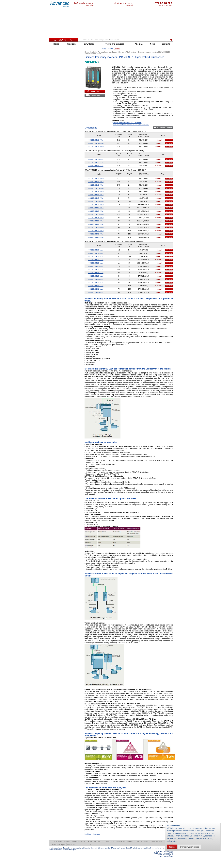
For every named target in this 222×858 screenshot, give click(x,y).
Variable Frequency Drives (61, 59)
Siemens (55, 123)
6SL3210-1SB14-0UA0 (95, 142)
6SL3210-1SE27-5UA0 (95, 220)
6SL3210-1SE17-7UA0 (95, 194)
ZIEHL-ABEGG (57, 131)
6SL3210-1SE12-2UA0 (95, 180)
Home (90, 837)
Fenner (54, 85)
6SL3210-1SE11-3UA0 (95, 174)
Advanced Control (59, 63)
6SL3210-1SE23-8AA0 (95, 265)
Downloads (109, 837)
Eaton (53, 76)
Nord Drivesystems (59, 108)
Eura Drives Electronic (61, 83)
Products (98, 837)
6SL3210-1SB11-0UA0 (95, 135)
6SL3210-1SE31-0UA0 (95, 223)
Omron (54, 110)
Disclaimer (164, 837)
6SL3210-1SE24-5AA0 (95, 268)
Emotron (55, 80)
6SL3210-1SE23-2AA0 (95, 262)
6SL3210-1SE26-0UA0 (95, 216)
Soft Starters (55, 137)
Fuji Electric (56, 87)
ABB (53, 61)
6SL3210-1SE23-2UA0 (95, 207)
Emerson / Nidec (58, 78)
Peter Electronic (58, 148)
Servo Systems (56, 155)
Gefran (54, 89)
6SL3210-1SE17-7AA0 (95, 249)
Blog (52, 179)
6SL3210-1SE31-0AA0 (95, 278)
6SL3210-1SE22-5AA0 (95, 258)
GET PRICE (169, 135)
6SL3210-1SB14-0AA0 (95, 161)
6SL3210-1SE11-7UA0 (95, 177)
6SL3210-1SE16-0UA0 (95, 190)
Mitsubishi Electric (59, 106)
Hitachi (54, 91)
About (139, 837)
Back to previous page (92, 830)
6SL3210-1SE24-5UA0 (95, 213)
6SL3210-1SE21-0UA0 (95, 197)
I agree (172, 847)
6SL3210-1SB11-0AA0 (95, 155)
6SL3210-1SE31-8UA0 (95, 233)
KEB (53, 100)
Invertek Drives (57, 95)
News (145, 837)
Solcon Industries (59, 152)
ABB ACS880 (168, 857)
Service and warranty (125, 837)
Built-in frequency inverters (60, 208)
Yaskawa (55, 134)
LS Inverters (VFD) (166, 852)
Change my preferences (189, 847)
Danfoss (54, 72)
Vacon (54, 127)
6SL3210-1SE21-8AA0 (95, 255)
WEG (53, 129)
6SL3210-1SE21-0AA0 (95, 252)
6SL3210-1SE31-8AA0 (95, 288)
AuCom (54, 141)
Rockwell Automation (60, 114)
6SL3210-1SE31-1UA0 (95, 226)
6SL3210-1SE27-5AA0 (95, 275)
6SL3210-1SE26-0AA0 (95, 271)
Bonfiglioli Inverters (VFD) (164, 847)
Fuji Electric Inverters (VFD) (163, 848)
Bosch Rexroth (57, 70)
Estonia (88, 3)
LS (52, 104)
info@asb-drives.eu (135, 3)
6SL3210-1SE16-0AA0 (95, 245)
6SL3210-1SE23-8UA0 (95, 210)
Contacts (154, 837)
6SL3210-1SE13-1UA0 (95, 184)
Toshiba (54, 125)
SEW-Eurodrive (58, 121)
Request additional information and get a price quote (131, 120)
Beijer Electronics (59, 66)
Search (63, 40)
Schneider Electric (59, 119)
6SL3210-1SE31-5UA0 (95, 229)
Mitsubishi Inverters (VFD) (164, 854)
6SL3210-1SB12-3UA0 (95, 139)
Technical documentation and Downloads (127, 118)
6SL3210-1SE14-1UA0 (95, 187)
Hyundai (54, 93)
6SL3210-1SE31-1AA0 (95, 281)
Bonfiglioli (55, 68)
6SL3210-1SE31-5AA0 (95, 284)
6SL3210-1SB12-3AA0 (95, 158)
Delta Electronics (58, 74)
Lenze (53, 102)
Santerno (55, 117)
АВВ (53, 139)
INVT (53, 97)
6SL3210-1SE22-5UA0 (95, 203)
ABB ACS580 (168, 855)
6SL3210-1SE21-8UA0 (95, 200)
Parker (54, 112)
